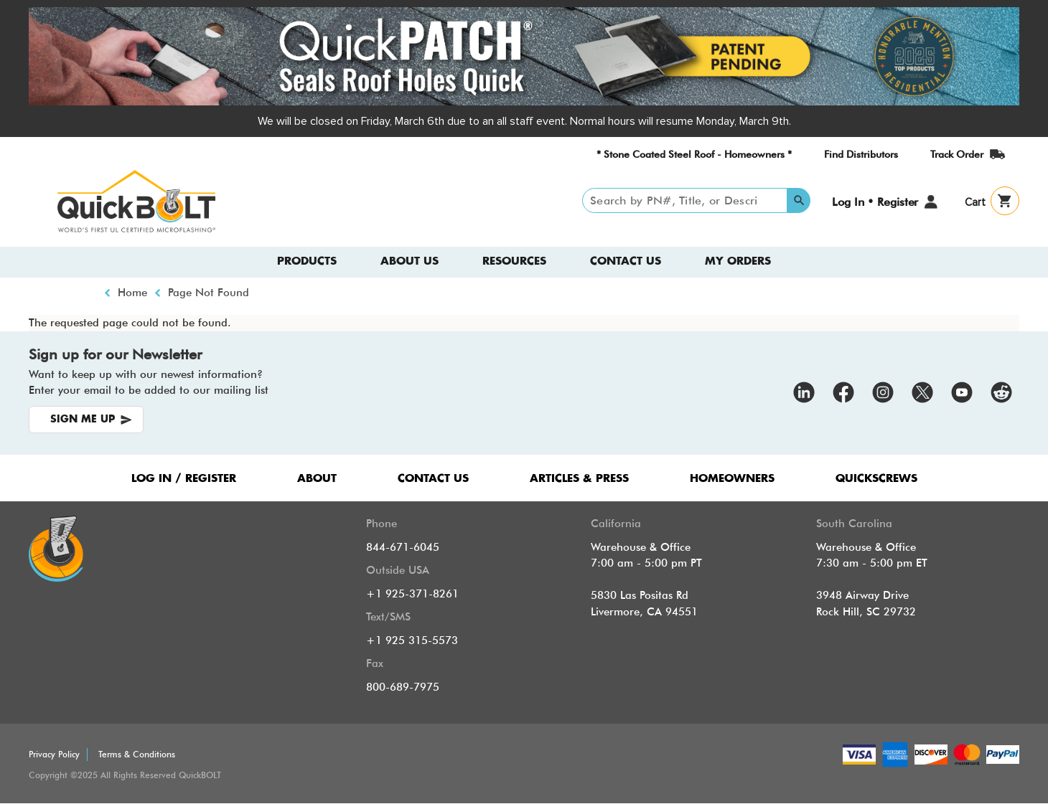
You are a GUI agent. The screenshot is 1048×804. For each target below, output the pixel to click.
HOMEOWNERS (732, 478)
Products (307, 261)
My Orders (738, 261)
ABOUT (317, 478)
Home (132, 292)
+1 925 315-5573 (412, 640)
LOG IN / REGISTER (183, 478)
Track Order (956, 154)
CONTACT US (433, 478)
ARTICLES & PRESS (579, 478)
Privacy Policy (54, 754)
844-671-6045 (402, 547)
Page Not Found (208, 292)
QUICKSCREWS (876, 478)
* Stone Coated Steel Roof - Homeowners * (694, 154)
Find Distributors (861, 154)
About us (409, 261)
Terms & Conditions (136, 754)
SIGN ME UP (82, 420)
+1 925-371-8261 (412, 593)
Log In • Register (875, 202)
